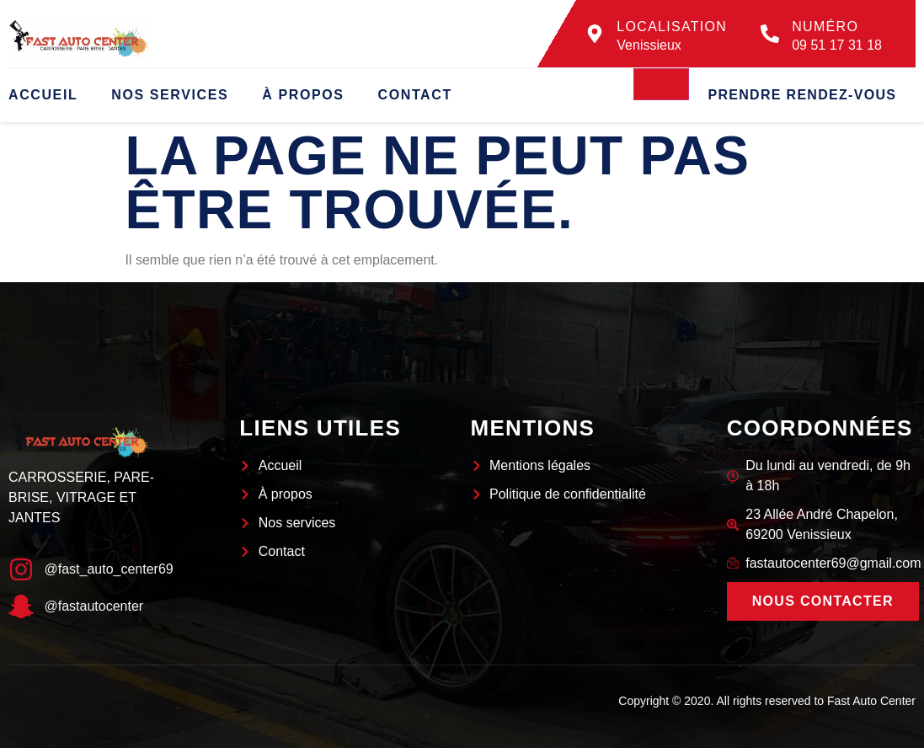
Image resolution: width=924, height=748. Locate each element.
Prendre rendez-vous (802, 95)
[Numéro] (770, 33)
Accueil (42, 95)
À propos (303, 95)
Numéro (825, 26)
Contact (415, 95)
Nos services (169, 95)
